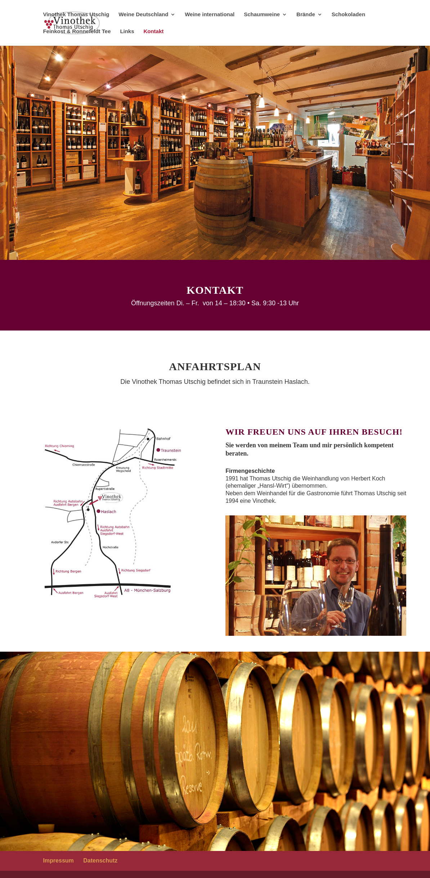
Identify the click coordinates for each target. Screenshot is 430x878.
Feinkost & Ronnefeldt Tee (77, 31)
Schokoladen (348, 14)
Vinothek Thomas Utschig (76, 14)
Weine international (209, 14)
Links (127, 31)
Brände (305, 14)
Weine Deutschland (143, 14)
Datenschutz (100, 860)
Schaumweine (262, 14)
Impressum (58, 860)
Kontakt (153, 31)
